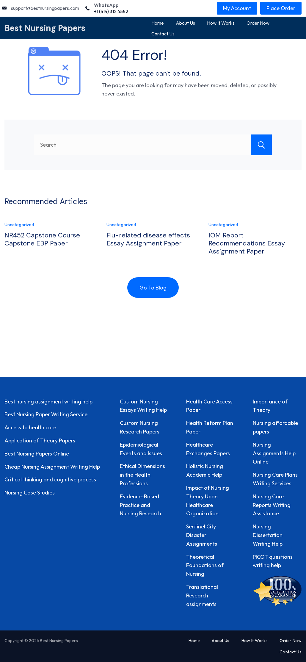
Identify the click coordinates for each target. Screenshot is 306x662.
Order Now (258, 23)
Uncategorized (19, 224)
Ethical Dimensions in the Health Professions (142, 475)
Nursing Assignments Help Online (274, 453)
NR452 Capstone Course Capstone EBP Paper (42, 239)
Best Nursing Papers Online (36, 453)
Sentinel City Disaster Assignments (201, 535)
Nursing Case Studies (29, 492)
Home (157, 23)
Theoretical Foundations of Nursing (205, 565)
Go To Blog (153, 287)
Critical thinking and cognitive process (50, 479)
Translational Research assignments (202, 595)
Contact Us (163, 34)
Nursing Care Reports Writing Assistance (272, 505)
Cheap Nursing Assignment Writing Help (52, 466)
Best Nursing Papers (44, 28)
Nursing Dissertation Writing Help (268, 535)
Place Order (280, 8)
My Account (237, 8)
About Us (185, 23)
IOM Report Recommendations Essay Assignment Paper (246, 243)
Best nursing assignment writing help (48, 401)
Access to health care (30, 427)
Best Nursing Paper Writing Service (45, 414)
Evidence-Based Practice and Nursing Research (140, 505)
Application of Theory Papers (39, 440)
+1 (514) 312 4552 (111, 11)
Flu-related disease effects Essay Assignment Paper (148, 239)
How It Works (221, 23)
